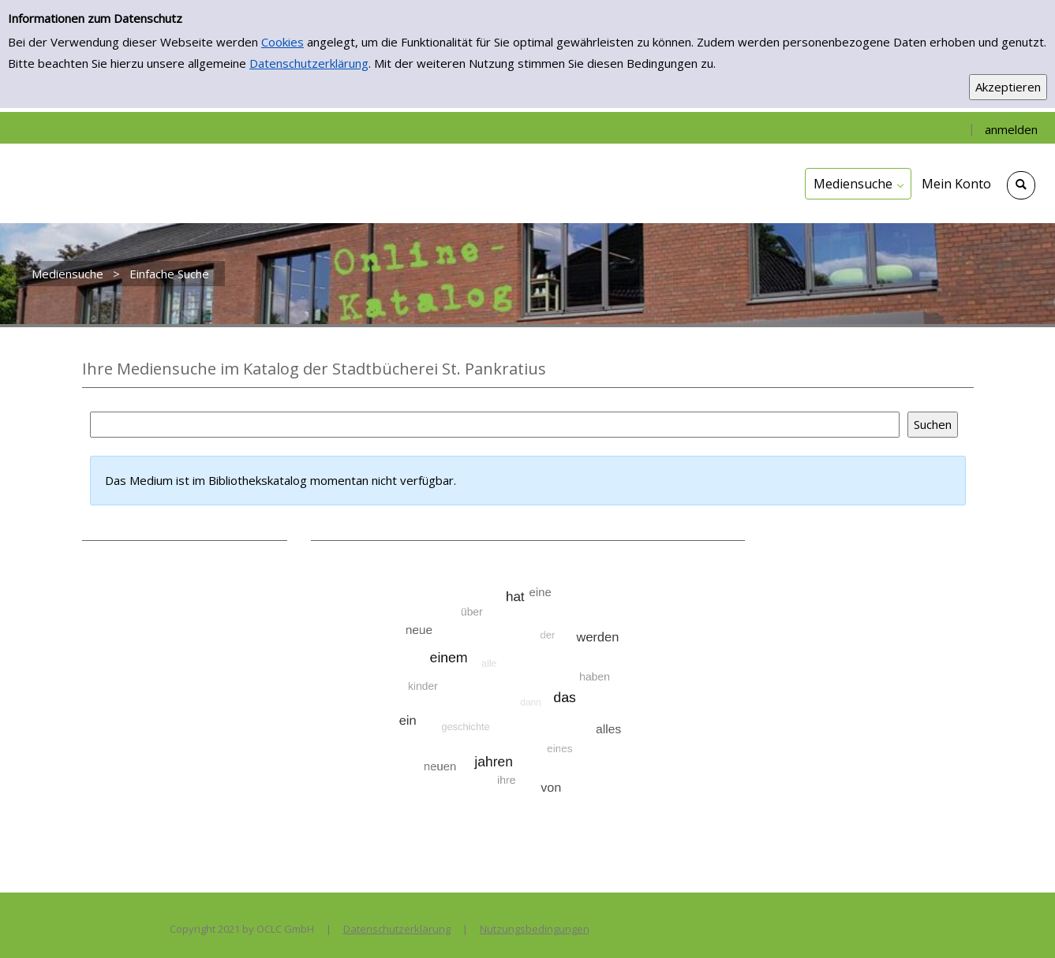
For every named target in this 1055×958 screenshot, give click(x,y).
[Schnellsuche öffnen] (1021, 185)
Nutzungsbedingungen (534, 929)
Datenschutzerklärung (309, 63)
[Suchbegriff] (495, 425)
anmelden (1011, 129)
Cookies (282, 42)
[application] (858, 183)
